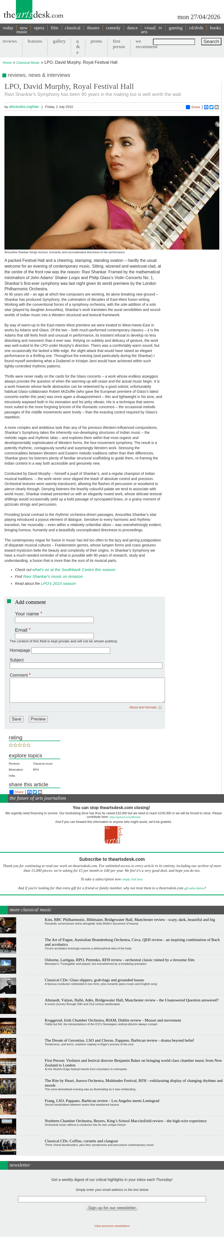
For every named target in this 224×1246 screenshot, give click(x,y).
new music (21, 29)
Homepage (20, 650)
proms (96, 41)
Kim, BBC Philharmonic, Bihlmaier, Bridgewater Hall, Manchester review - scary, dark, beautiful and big (130, 919)
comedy (113, 27)
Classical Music (28, 63)
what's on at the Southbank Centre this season (73, 569)
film (54, 27)
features (35, 41)
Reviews (14, 763)
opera (39, 27)
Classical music (43, 763)
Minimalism (16, 769)
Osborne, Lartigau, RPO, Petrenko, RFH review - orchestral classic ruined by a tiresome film (119, 959)
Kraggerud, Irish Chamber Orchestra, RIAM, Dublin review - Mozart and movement (113, 1020)
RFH (36, 769)
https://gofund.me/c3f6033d (124, 817)
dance (132, 27)
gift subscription (194, 888)
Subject (16, 660)
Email (21, 630)
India (12, 775)
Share (193, 107)
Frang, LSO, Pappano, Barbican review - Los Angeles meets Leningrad (102, 1100)
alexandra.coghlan (24, 107)
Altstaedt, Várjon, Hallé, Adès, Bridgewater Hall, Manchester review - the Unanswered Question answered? (132, 1000)
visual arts (148, 29)
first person (119, 43)
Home (7, 63)
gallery (59, 41)
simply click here (132, 879)
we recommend (146, 43)
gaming (175, 27)
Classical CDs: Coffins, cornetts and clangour (81, 1141)
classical (73, 27)
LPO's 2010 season (58, 583)
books (215, 27)
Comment (19, 675)
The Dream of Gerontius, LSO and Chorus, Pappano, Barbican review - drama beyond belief (119, 1040)
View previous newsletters (112, 1225)
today (8, 27)
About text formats (143, 707)
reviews (10, 41)
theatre (93, 27)
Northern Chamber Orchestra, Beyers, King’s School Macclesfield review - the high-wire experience (126, 1120)
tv (160, 27)
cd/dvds (196, 27)
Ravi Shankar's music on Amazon (52, 576)
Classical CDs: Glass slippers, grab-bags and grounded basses (94, 980)
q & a (78, 46)
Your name (27, 613)
